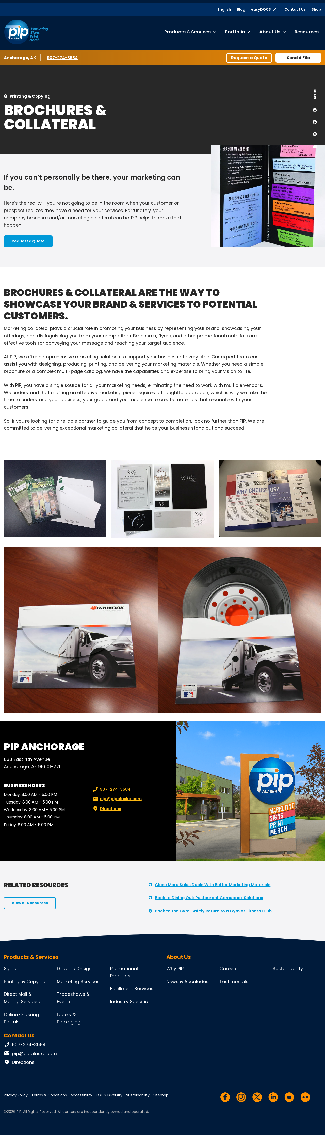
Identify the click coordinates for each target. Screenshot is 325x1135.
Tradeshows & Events (73, 998)
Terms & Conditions (49, 1095)
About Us (269, 32)
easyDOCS (261, 9)
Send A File (298, 58)
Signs (10, 968)
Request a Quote (249, 58)
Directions (106, 809)
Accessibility (81, 1095)
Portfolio (235, 32)
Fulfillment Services (131, 988)
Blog (241, 9)
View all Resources (30, 902)
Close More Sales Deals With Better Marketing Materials (212, 885)
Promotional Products (124, 972)
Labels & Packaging (68, 1018)
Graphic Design (74, 968)
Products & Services (187, 32)
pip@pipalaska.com (117, 799)
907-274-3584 (62, 58)
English (224, 9)
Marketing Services (78, 981)
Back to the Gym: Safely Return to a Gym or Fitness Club (213, 911)
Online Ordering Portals (21, 1018)
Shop (316, 9)
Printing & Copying (30, 96)
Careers (228, 968)
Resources (307, 32)
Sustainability (288, 968)
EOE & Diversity (109, 1095)
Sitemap (160, 1095)
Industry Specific (129, 1001)
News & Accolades (187, 981)
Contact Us (295, 9)
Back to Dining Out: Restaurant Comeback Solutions (209, 898)
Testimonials (233, 981)
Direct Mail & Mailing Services (22, 998)
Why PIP (175, 968)
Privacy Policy (16, 1095)
